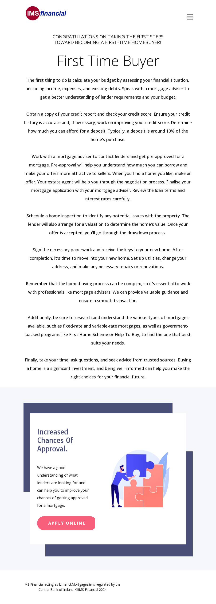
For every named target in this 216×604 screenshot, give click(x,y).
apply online (67, 523)
